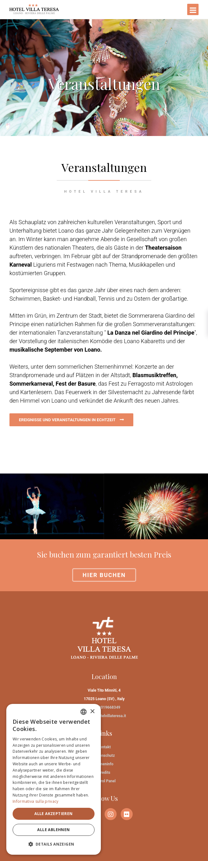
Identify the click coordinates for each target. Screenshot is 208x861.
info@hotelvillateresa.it (106, 716)
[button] (54, 844)
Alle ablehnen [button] (53, 829)
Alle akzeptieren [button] (53, 813)
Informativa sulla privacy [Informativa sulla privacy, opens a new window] (36, 801)
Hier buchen (104, 575)
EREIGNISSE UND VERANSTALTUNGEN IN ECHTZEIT (68, 419)
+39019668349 (107, 707)
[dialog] (53, 779)
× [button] (92, 711)
